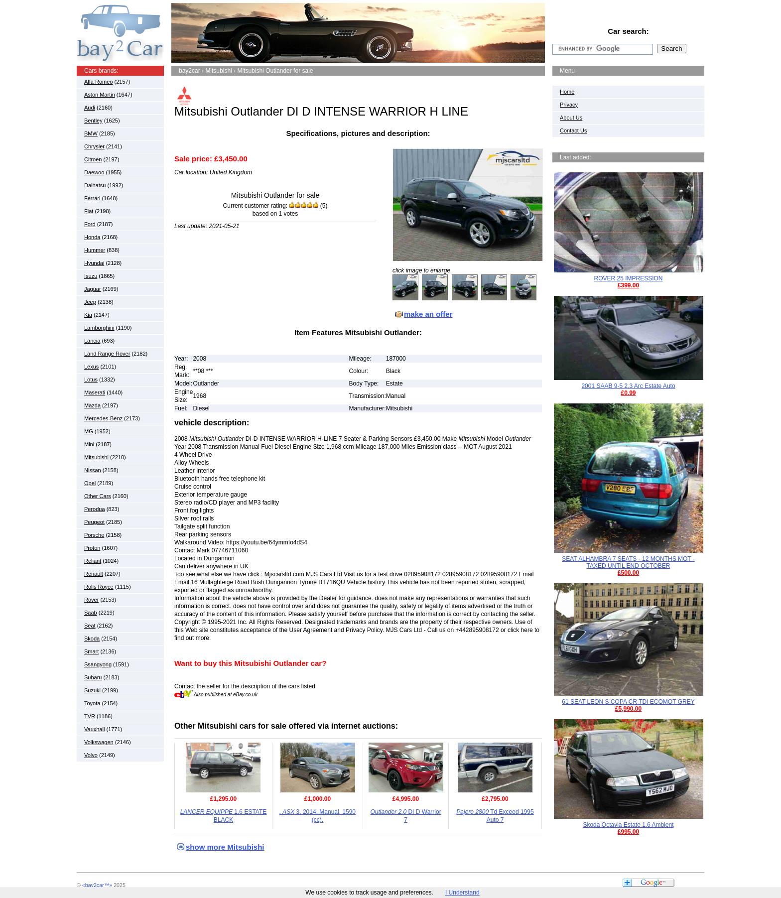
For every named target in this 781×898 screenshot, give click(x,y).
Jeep (90, 302)
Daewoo (94, 172)
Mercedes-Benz (103, 418)
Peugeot (94, 522)
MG (88, 431)
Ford (90, 224)
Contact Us (573, 130)
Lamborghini (99, 328)
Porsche (94, 535)
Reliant (92, 561)
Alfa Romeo (98, 82)
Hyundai (94, 263)
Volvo (91, 755)
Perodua (94, 509)
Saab (90, 613)
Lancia (92, 341)
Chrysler (94, 146)
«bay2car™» (97, 885)
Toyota (92, 703)
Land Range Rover (107, 354)
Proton (92, 548)
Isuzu (90, 276)
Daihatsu (95, 185)
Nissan (92, 470)
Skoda (92, 638)
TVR (89, 716)
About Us (571, 118)
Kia (88, 315)
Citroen (93, 159)
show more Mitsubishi (225, 847)
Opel (90, 483)
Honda (92, 237)
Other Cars (97, 496)
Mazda (92, 405)
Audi (89, 108)
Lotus (91, 380)
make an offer (428, 314)
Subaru (93, 677)
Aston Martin (99, 95)
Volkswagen (99, 742)
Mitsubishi (96, 457)
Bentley (93, 121)
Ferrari (92, 198)
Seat (90, 626)
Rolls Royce (99, 587)
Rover (91, 600)
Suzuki (92, 690)
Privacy (569, 105)
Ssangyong (98, 664)
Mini (89, 444)
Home (567, 92)
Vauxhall (94, 729)
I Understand (462, 892)
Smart (91, 651)
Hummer (94, 250)
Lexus (91, 367)
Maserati (94, 392)
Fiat (88, 211)
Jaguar (92, 289)
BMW (91, 133)
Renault (93, 574)
